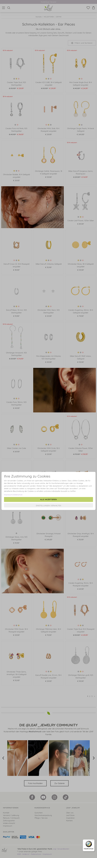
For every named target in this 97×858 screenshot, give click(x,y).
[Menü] (92, 840)
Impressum (8, 495)
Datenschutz (17, 495)
